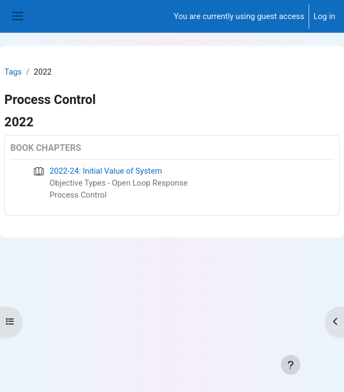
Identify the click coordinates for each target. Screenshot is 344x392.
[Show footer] (290, 365)
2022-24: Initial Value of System (106, 171)
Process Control (78, 195)
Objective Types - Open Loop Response (119, 183)
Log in (324, 16)
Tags (13, 72)
